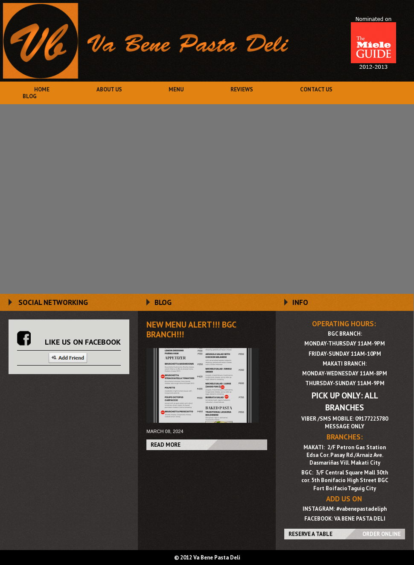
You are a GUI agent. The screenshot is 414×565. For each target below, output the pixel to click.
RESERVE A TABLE (310, 534)
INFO (300, 302)
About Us (109, 89)
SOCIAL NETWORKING (53, 302)
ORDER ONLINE (381, 534)
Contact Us (316, 89)
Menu (176, 89)
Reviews (241, 89)
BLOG (163, 302)
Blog (30, 96)
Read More (166, 444)
